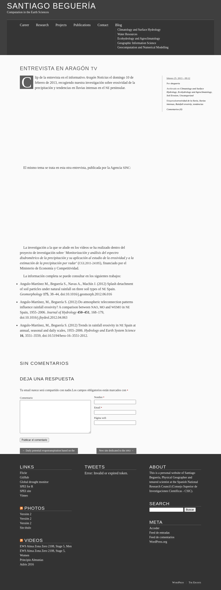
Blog (118, 25)
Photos (34, 508)
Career (24, 25)
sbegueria (175, 83)
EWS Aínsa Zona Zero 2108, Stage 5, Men (46, 546)
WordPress (178, 582)
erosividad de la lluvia (187, 100)
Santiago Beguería (51, 6)
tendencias (198, 104)
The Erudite (195, 582)
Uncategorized (187, 95)
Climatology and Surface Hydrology (139, 29)
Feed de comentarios (161, 537)
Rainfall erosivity (184, 104)
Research (42, 25)
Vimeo (24, 495)
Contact (103, 25)
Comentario (26, 397)
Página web (100, 417)
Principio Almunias (31, 560)
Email (97, 407)
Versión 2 (25, 514)
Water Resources (127, 34)
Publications (82, 25)
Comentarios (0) (174, 109)
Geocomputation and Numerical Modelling (142, 47)
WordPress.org (158, 541)
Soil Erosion (172, 95)
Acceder (154, 528)
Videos (33, 540)
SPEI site (25, 491)
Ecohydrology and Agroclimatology (138, 38)
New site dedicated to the (116, 450)
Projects (61, 25)
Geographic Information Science (136, 43)
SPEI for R (26, 486)
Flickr (23, 473)
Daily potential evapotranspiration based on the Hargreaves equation (48, 451)
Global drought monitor (34, 482)
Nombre (98, 397)
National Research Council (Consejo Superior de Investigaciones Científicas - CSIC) (173, 486)
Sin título (25, 527)
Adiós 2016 (27, 564)
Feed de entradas (159, 532)
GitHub (24, 477)
